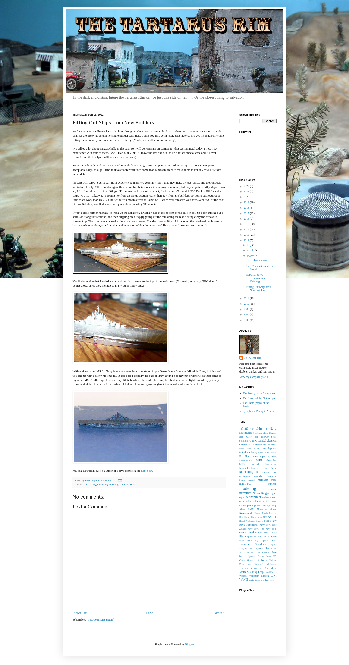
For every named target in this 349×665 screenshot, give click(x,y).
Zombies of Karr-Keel (264, 580)
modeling (114, 484)
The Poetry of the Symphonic (259, 393)
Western (243, 575)
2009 (247, 309)
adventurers (245, 432)
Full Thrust (245, 456)
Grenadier (271, 460)
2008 (247, 314)
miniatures (245, 483)
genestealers (245, 460)
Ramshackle (246, 513)
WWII (133, 484)
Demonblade (259, 444)
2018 (247, 207)
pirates (257, 505)
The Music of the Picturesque (259, 398)
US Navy (124, 484)
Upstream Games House (259, 556)
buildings (244, 440)
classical (272, 440)
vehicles (243, 568)
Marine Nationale (267, 475)
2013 (247, 234)
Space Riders (269, 540)
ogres (273, 493)
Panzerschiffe (262, 501)
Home (149, 613)
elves (249, 448)
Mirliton (272, 483)
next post (146, 470)
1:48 (252, 429)
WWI (274, 575)
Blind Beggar (269, 432)
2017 (247, 213)
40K (272, 428)
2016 (247, 218)
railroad (273, 509)
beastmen (257, 433)
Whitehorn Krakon (258, 575)
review (267, 516)
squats (274, 544)
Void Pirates (270, 572)
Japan (274, 468)
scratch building (248, 532)
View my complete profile (254, 377)
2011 (247, 298)
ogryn (242, 497)
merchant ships (267, 479)
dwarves (272, 444)
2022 (247, 186)
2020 (247, 196)
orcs (274, 497)
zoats (251, 579)
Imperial (243, 468)
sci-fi (274, 528)
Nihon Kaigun (261, 493)
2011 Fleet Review (256, 260)
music (273, 489)
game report (260, 456)
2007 (247, 320)
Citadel (262, 440)
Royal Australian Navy (250, 521)
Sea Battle (263, 532)
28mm (261, 428)
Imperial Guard (259, 468)
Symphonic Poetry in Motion (259, 411)
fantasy (254, 452)
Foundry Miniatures (267, 452)
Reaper (257, 513)
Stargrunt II (245, 548)
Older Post (218, 613)
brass (273, 436)
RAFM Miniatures (257, 509)
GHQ (93, 484)
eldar (241, 448)
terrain (250, 552)
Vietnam (244, 572)
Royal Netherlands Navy (252, 524)
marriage (251, 480)
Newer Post (80, 613)
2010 (247, 303)
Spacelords (260, 544)
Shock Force (263, 536)
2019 (247, 202)
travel (242, 556)
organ (242, 501)
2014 (247, 229)
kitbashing (102, 484)
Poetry (265, 505)
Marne (242, 480)
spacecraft (245, 544)
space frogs (253, 540)
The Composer (253, 357)
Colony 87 (245, 444)
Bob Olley (245, 436)
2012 (247, 240)
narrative (245, 493)
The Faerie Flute (266, 552)
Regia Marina (269, 513)
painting (250, 501)
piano (250, 505)
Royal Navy (269, 520)
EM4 (256, 448)
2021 (247, 191)
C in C (253, 440)
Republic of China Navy (250, 517)
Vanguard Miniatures (266, 564)
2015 (247, 224)
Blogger (189, 644)
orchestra (266, 497)
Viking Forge (257, 572)
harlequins (256, 464)
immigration (270, 464)
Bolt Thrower (262, 437)
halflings (243, 464)
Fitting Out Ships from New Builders (258, 288)
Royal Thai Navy (262, 528)
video (273, 568)
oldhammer (253, 497)
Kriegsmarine (263, 472)
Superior (258, 548)
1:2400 (85, 484)
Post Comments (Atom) (101, 619)
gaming (272, 456)
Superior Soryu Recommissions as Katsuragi (258, 278)
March (251, 255)
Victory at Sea (259, 568)
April (250, 250)
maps (255, 476)
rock (274, 516)
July (249, 245)
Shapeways (250, 536)
